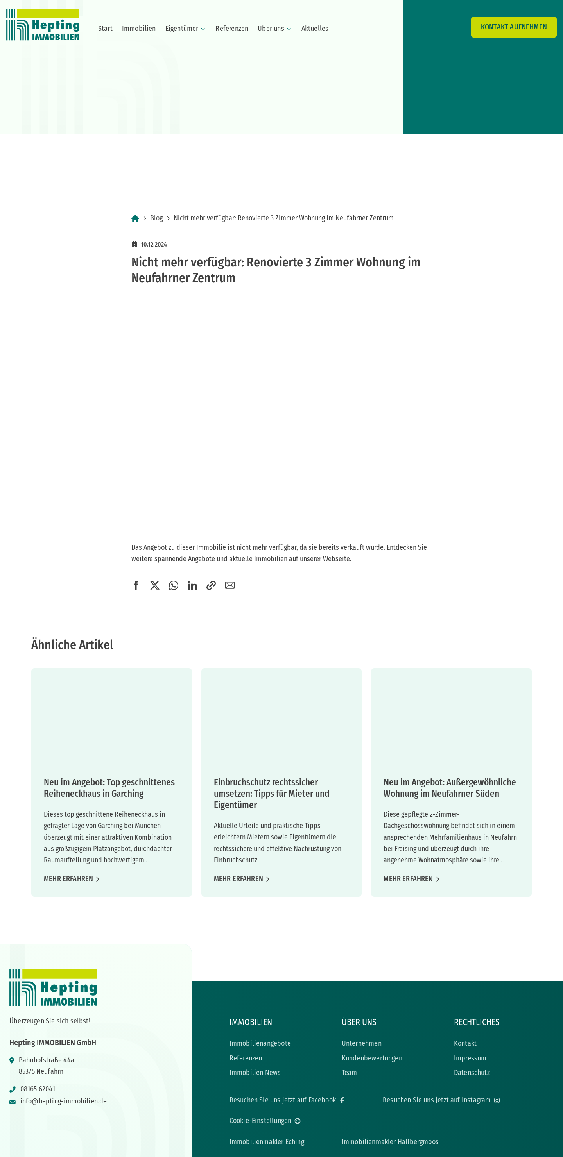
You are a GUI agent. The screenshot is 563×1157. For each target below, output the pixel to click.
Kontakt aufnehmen (514, 27)
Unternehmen (362, 1043)
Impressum (470, 1058)
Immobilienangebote (260, 1043)
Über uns (275, 28)
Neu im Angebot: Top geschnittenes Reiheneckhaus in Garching (109, 788)
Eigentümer (185, 28)
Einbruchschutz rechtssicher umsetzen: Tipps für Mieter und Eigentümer (272, 793)
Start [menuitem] (105, 28)
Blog (156, 218)
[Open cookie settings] (265, 1121)
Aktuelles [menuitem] (315, 28)
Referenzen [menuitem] (231, 28)
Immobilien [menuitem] (139, 28)
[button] (136, 585)
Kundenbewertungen (372, 1058)
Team (349, 1072)
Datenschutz (472, 1072)
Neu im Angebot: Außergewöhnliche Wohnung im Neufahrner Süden (450, 788)
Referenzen (246, 1058)
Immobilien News (255, 1072)
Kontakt (465, 1043)
